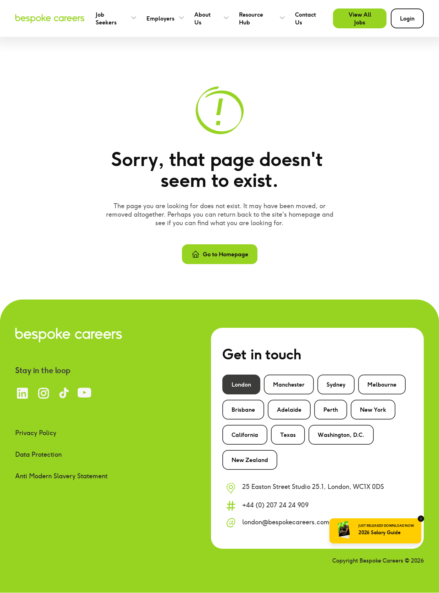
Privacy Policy (35, 433)
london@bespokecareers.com (285, 522)
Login (407, 18)
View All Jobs (360, 18)
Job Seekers (106, 18)
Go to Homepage (219, 254)
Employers (160, 18)
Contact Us (305, 18)
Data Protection (38, 454)
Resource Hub (251, 18)
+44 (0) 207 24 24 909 (275, 505)
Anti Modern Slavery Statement (61, 476)
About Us (202, 18)
